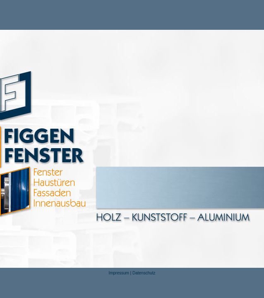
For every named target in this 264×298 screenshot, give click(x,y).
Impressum (118, 273)
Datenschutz (144, 273)
